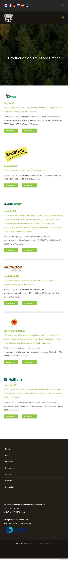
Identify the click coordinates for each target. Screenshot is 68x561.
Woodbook (9, 481)
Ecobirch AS (10, 166)
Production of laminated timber (17, 107)
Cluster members (11, 215)
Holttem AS (10, 385)
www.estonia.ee (45, 544)
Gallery (8, 474)
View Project (29, 130)
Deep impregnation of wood (31, 215)
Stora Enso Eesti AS (14, 330)
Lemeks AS (10, 211)
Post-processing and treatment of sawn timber (23, 280)
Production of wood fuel (44, 223)
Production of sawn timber (21, 223)
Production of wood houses (15, 227)
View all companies (28, 111)
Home (7, 449)
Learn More (10, 130)
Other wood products (29, 219)
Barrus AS (9, 103)
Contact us (9, 487)
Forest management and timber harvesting (37, 335)
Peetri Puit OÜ (11, 276)
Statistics (9, 461)
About (7, 455)
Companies (9, 468)
